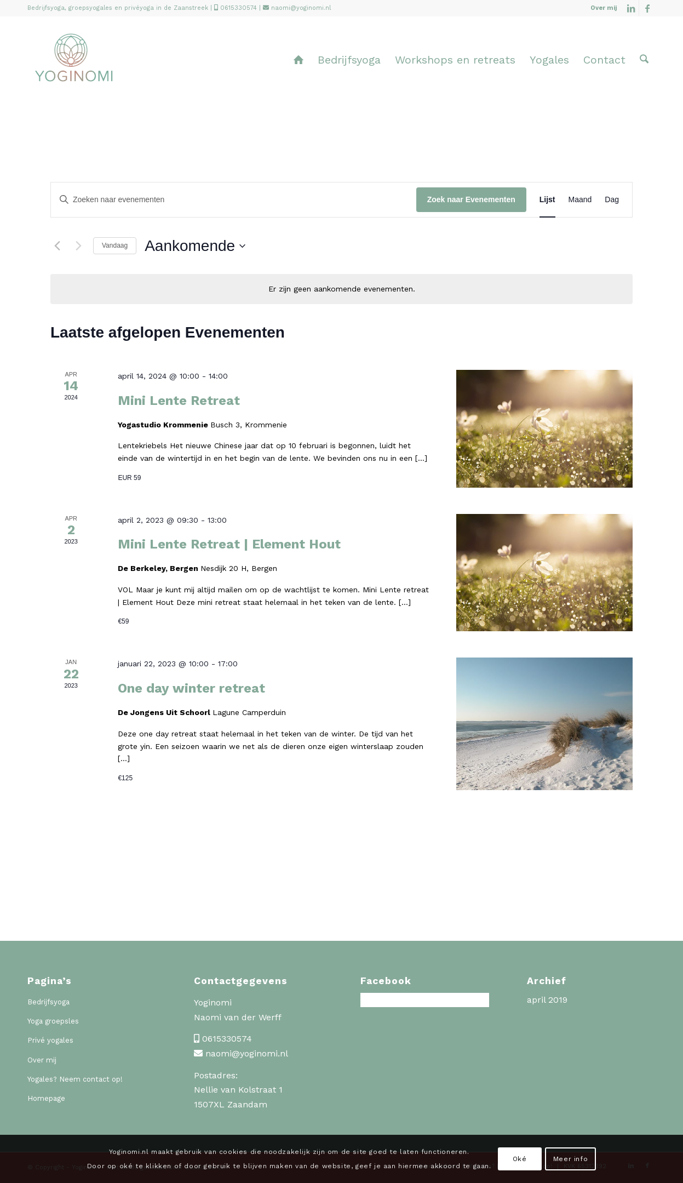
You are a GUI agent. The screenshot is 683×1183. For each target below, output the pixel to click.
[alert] (341, 289)
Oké (520, 1159)
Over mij (603, 8)
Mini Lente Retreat (179, 400)
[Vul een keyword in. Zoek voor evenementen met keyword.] (233, 199)
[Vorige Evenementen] (57, 246)
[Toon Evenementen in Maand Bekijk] (580, 199)
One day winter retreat (191, 688)
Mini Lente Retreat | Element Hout (229, 544)
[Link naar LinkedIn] (631, 8)
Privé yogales (50, 1040)
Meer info (570, 1159)
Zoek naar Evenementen (471, 199)
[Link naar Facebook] (647, 8)
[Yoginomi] (73, 68)
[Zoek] (644, 59)
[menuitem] (601, 8)
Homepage (46, 1098)
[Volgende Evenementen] (78, 246)
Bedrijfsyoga (48, 1002)
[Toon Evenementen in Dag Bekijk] (612, 199)
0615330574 (238, 8)
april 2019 (547, 1000)
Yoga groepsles (53, 1021)
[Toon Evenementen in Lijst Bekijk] (547, 199)
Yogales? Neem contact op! (75, 1079)
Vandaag (115, 245)
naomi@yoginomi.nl (301, 8)
